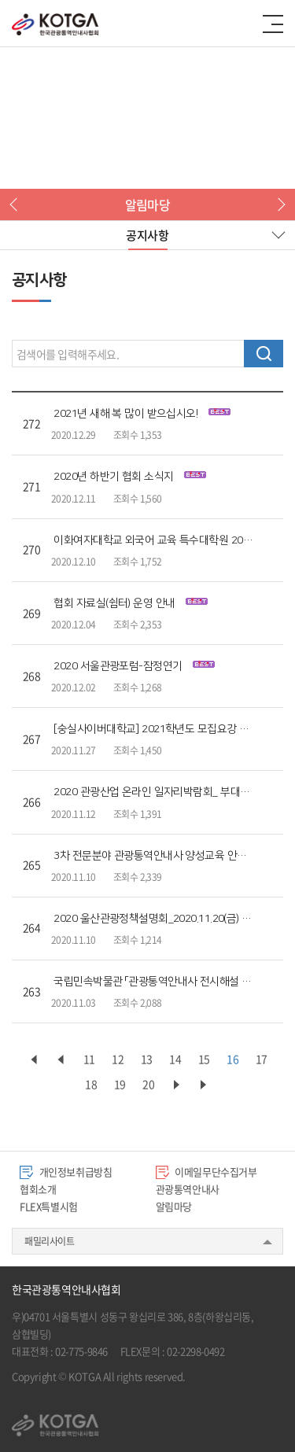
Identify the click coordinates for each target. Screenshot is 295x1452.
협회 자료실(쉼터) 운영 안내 (130, 603)
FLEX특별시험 (49, 1206)
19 (120, 1084)
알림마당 (174, 1206)
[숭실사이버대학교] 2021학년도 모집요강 (153, 729)
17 (261, 1059)
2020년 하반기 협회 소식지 (129, 476)
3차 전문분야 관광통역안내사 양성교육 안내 (153, 855)
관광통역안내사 (187, 1188)
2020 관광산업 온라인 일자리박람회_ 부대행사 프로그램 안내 (153, 792)
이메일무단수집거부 (206, 1171)
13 (147, 1059)
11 (89, 1059)
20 (148, 1084)
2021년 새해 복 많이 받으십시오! (141, 413)
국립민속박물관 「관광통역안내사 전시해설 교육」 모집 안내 (153, 981)
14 (175, 1059)
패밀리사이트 (49, 1241)
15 (204, 1059)
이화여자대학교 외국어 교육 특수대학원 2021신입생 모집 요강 (153, 540)
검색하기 (263, 353)
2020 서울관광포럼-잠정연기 (133, 666)
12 (118, 1059)
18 (91, 1084)
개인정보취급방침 (66, 1171)
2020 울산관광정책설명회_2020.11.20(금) (153, 918)
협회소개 (38, 1188)
